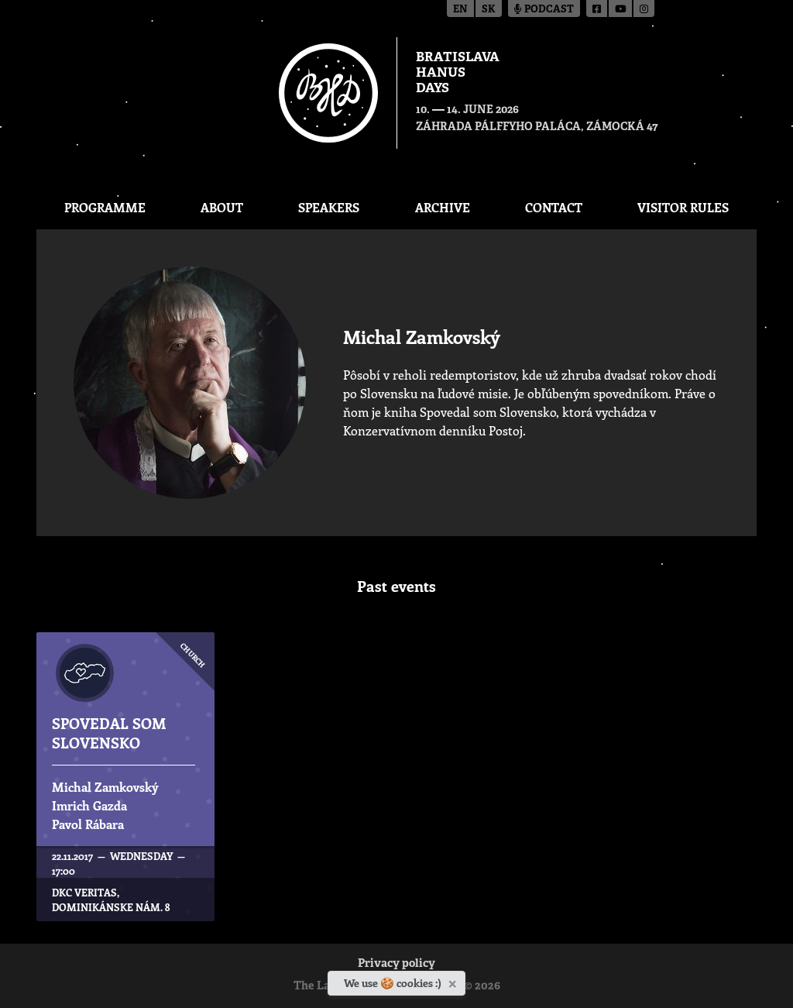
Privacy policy (396, 964)
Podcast (544, 10)
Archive (442, 207)
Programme (105, 207)
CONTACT (553, 207)
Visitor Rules (683, 207)
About (222, 207)
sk (489, 10)
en (460, 10)
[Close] (454, 981)
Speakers (328, 207)
